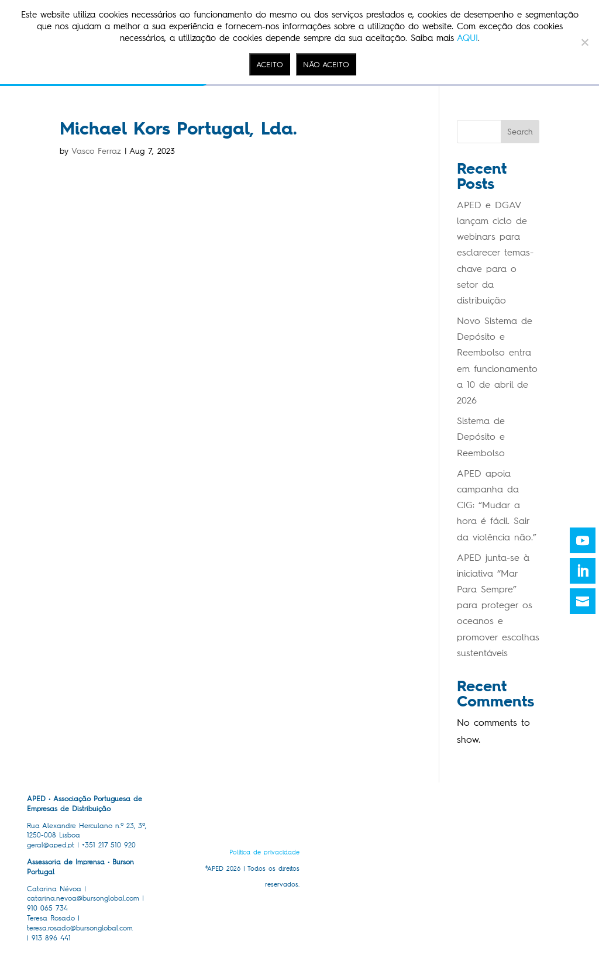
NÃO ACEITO (326, 64)
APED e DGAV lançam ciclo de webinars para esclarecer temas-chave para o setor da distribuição (495, 252)
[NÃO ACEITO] (584, 42)
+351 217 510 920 (109, 845)
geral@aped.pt (50, 845)
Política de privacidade (264, 852)
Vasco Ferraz (96, 151)
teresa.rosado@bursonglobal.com (80, 928)
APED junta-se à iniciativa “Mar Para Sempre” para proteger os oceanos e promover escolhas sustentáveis (498, 605)
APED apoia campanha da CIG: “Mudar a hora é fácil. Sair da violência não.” (496, 505)
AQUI (467, 38)
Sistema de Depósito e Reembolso (481, 436)
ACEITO (269, 64)
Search (520, 132)
